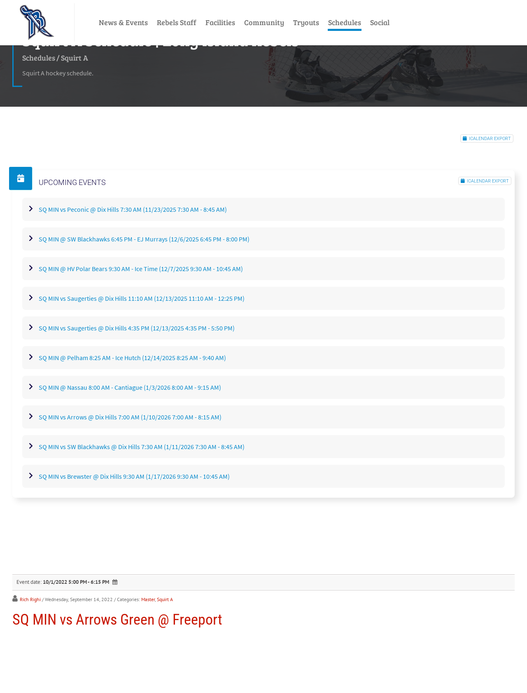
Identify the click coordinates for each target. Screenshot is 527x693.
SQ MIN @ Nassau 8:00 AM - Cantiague (130, 387)
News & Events (123, 22)
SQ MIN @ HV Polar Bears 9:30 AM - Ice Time (141, 269)
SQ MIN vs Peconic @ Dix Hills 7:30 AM (133, 209)
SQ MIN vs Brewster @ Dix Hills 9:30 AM (134, 476)
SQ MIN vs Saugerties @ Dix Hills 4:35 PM (137, 328)
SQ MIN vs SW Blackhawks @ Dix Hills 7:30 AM (142, 446)
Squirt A (165, 599)
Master (148, 599)
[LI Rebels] (37, 22)
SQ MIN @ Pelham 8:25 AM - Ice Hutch (132, 358)
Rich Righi (30, 599)
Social (379, 22)
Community (264, 22)
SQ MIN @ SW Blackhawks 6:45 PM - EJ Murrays (144, 239)
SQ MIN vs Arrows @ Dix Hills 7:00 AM (130, 417)
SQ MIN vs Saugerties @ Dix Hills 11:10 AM (142, 298)
